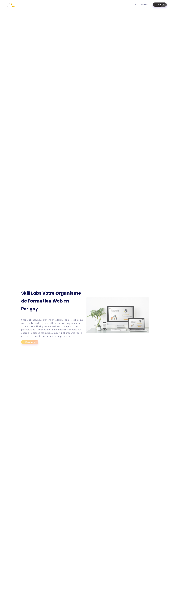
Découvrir (31, 344)
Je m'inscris (161, 4)
